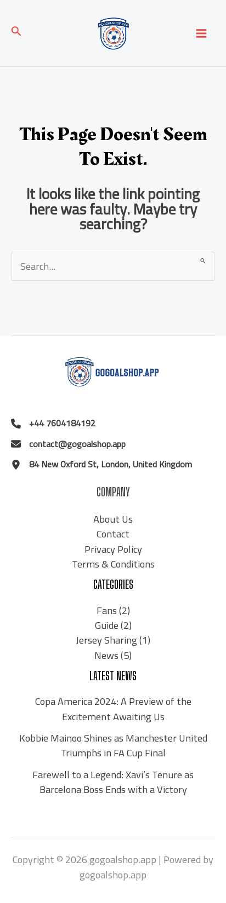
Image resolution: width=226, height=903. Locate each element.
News (106, 655)
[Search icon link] (16, 33)
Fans (107, 610)
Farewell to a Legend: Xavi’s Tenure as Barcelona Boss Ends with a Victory (113, 781)
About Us (113, 519)
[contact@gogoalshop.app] (68, 444)
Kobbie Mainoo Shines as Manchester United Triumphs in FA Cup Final (113, 745)
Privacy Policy (113, 549)
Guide (106, 625)
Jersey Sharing (106, 639)
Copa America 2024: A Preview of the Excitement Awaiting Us (113, 708)
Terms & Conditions (113, 563)
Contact (113, 533)
